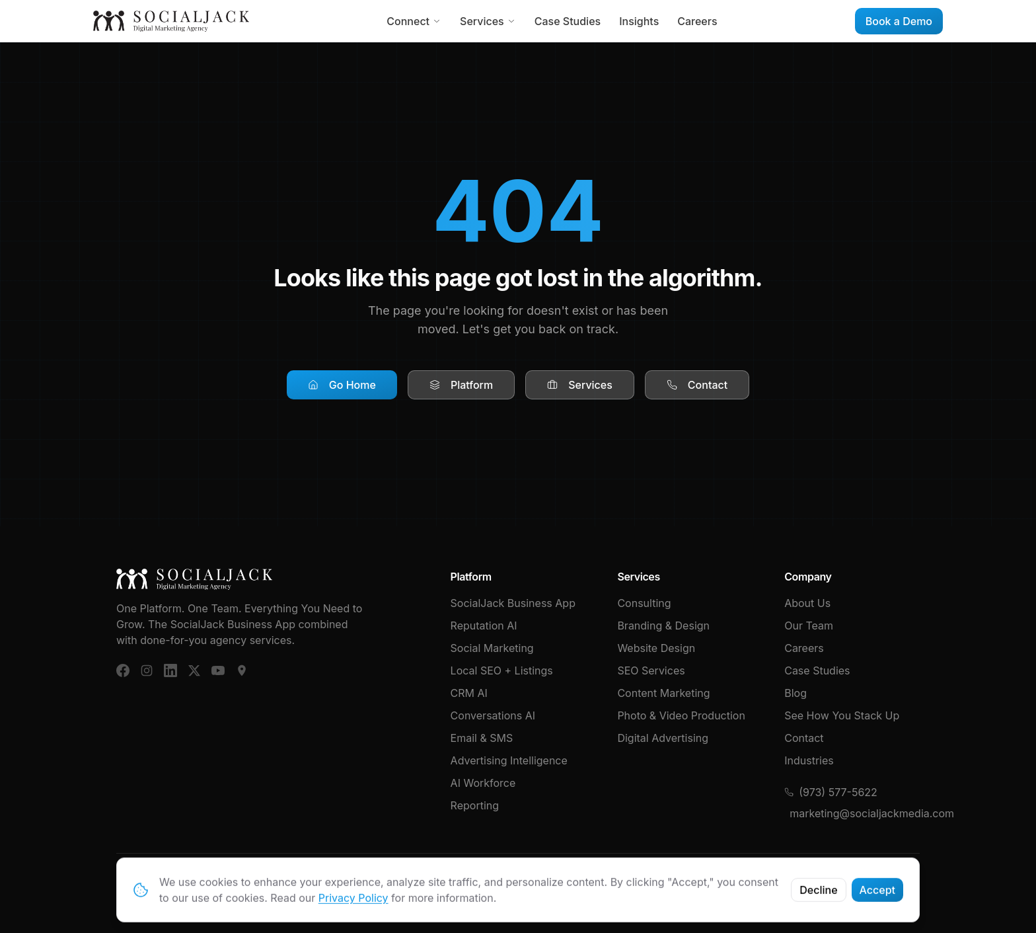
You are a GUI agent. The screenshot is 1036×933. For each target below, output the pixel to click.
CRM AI (469, 693)
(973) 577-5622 (830, 792)
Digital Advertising (662, 738)
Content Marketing (663, 693)
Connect (414, 21)
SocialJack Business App (513, 603)
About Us (807, 603)
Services (488, 21)
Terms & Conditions (709, 882)
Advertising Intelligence (509, 760)
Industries (809, 760)
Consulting (644, 603)
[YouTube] (218, 670)
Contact (697, 384)
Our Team (808, 625)
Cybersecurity (884, 882)
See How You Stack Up (841, 715)
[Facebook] (123, 670)
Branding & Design (663, 625)
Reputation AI (484, 625)
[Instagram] (146, 670)
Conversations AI (493, 715)
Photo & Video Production (681, 715)
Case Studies (568, 21)
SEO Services (650, 670)
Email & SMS (482, 738)
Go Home (342, 384)
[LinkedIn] (170, 670)
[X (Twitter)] (194, 670)
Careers (697, 21)
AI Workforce (483, 783)
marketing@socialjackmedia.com (855, 813)
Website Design (656, 648)
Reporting (475, 805)
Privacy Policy (803, 882)
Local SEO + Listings (502, 670)
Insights (639, 21)
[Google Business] (241, 670)
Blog (795, 693)
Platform (461, 384)
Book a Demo (899, 21)
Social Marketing (492, 648)
